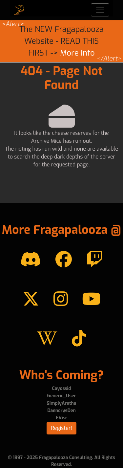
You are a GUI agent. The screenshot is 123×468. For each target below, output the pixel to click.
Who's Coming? (61, 375)
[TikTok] (79, 339)
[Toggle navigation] (100, 9)
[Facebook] (63, 260)
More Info (77, 53)
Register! (61, 428)
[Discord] (30, 260)
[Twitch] (94, 260)
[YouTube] (91, 299)
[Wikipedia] (47, 339)
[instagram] (60, 299)
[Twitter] (31, 299)
